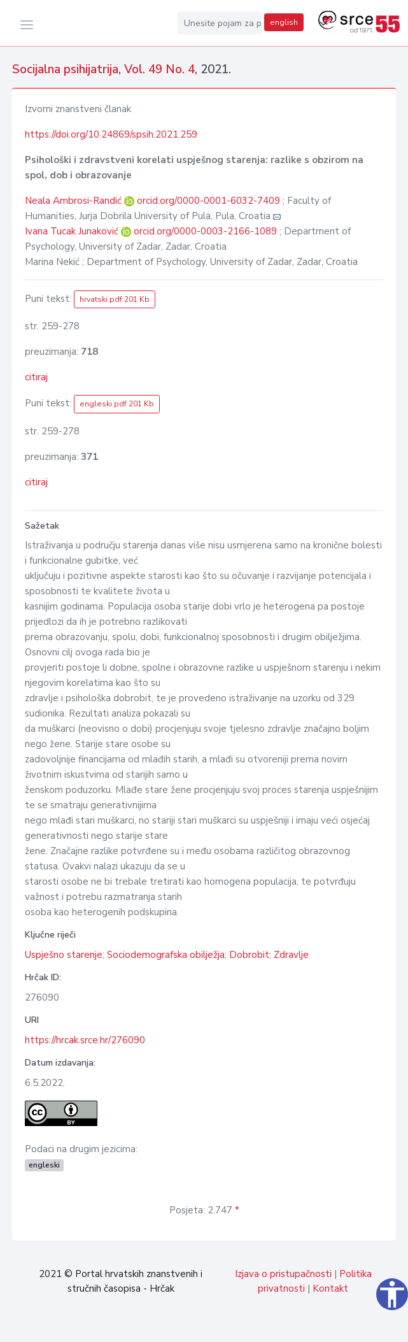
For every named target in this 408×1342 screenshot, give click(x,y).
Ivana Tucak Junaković (73, 231)
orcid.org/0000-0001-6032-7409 (208, 200)
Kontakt (330, 1288)
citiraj (36, 377)
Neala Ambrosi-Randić (74, 200)
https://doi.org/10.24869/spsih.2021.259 (111, 134)
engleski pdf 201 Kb (117, 404)
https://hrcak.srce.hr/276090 (85, 1040)
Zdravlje (291, 954)
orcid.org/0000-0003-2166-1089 (205, 231)
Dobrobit (249, 954)
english (284, 22)
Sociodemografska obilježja (166, 954)
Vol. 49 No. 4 (159, 69)
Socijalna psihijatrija (65, 69)
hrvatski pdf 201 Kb (115, 299)
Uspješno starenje (63, 954)
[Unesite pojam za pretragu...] (219, 23)
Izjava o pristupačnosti (283, 1273)
